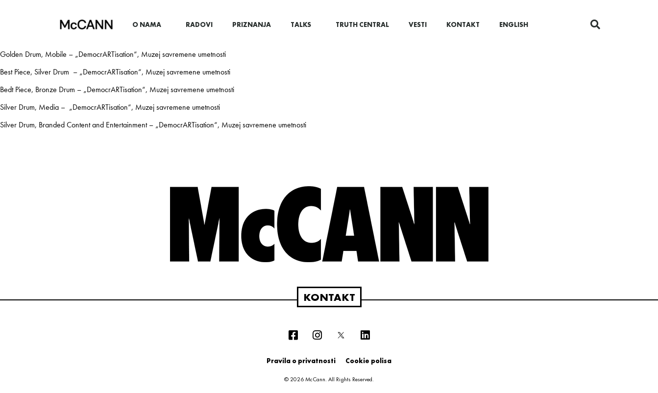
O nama (149, 24)
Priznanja (251, 24)
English (513, 24)
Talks (303, 24)
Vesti (418, 24)
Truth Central (362, 24)
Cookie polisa (368, 360)
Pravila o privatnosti (301, 360)
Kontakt (463, 24)
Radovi (199, 24)
